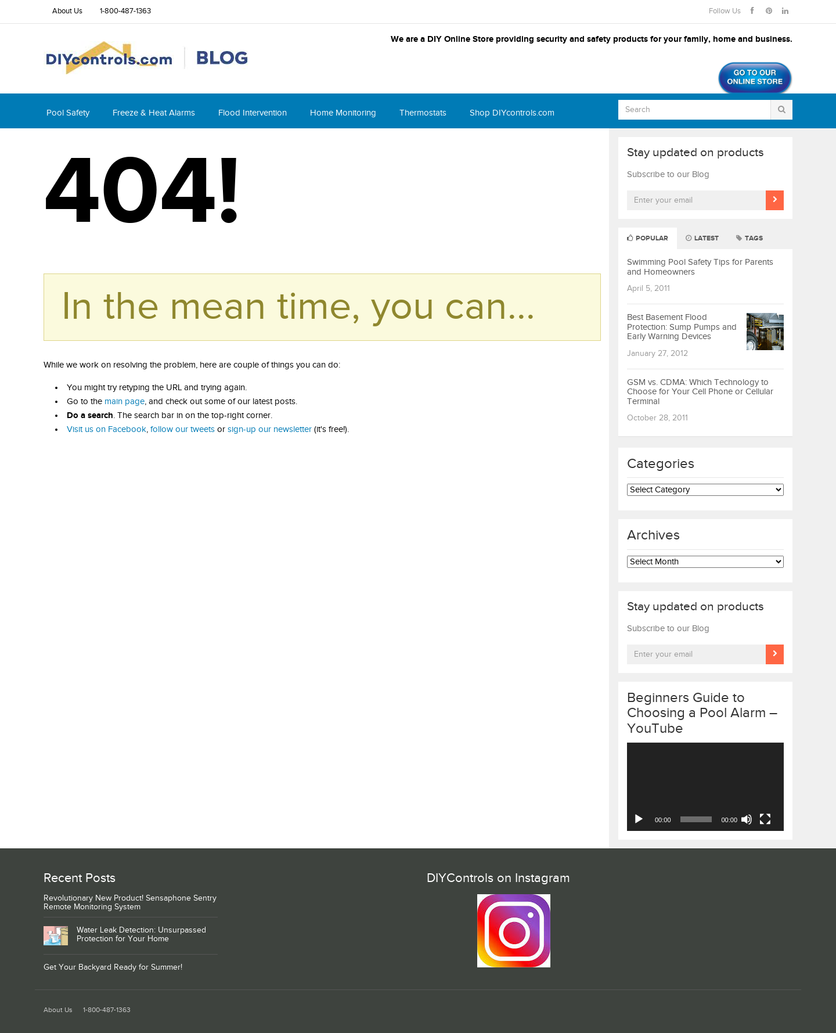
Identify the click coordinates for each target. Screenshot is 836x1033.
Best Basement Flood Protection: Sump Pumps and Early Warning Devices (682, 326)
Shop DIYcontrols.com (512, 113)
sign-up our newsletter (270, 429)
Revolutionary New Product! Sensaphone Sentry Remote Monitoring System (130, 903)
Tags (749, 238)
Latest (702, 238)
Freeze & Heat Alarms (154, 113)
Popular (647, 238)
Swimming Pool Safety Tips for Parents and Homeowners (700, 267)
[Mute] (746, 819)
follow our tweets (182, 429)
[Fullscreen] (765, 819)
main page (125, 401)
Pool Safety (67, 113)
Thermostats (422, 113)
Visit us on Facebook (106, 429)
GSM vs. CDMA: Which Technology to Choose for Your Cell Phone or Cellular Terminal (700, 391)
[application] (705, 787)
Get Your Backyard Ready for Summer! (113, 967)
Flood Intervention (252, 113)
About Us (67, 11)
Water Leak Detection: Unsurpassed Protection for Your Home (141, 935)
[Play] (638, 819)
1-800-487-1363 (125, 11)
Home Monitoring (343, 113)
